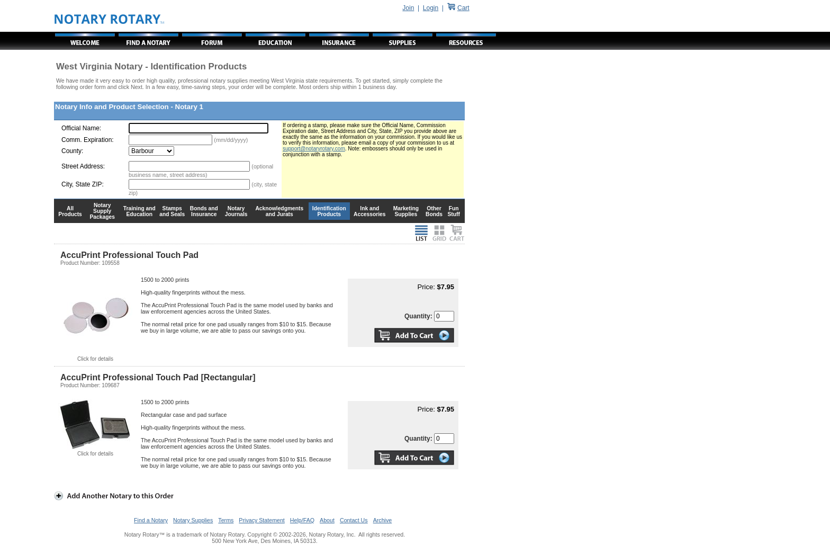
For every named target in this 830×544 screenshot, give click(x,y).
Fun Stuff (453, 211)
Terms (225, 520)
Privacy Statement (261, 520)
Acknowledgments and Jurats (279, 211)
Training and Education (139, 211)
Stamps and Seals (172, 211)
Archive (382, 520)
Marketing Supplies (406, 211)
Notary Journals (236, 211)
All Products (70, 211)
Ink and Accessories (370, 211)
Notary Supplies (193, 520)
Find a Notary (151, 520)
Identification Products (329, 211)
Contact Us (354, 520)
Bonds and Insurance (204, 211)
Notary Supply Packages (102, 211)
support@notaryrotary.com (314, 148)
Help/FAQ (302, 520)
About (327, 520)
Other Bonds (434, 211)
